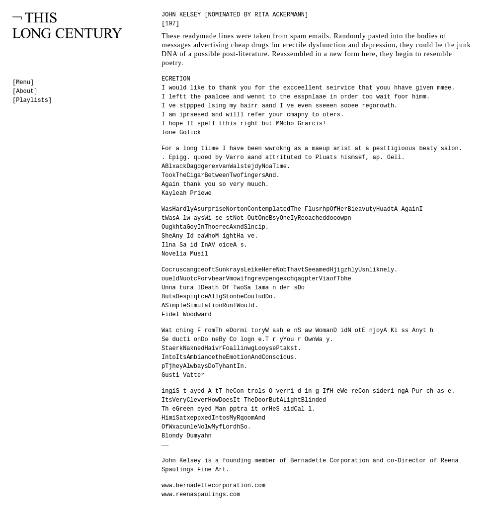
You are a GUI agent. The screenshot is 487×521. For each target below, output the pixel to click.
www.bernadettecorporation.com (213, 485)
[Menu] (23, 82)
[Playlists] (32, 100)
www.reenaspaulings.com (201, 494)
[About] (24, 91)
